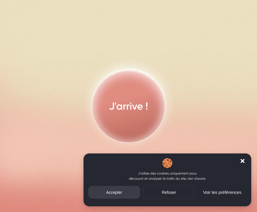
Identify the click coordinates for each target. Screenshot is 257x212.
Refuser (169, 192)
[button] (242, 161)
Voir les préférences (222, 192)
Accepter (114, 192)
